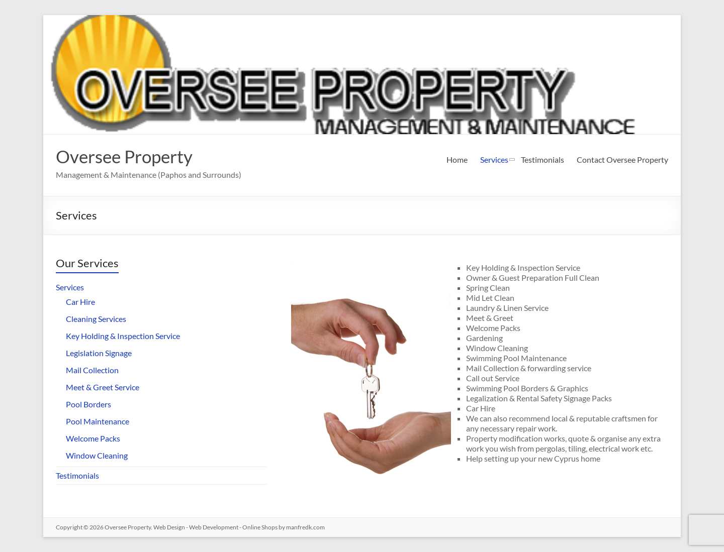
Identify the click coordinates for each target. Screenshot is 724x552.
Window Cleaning (97, 455)
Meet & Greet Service (102, 387)
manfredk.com (305, 527)
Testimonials (542, 159)
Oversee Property (127, 156)
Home (457, 159)
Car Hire (80, 301)
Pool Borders (88, 404)
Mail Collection (92, 370)
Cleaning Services (96, 318)
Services (494, 159)
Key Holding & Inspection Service (123, 336)
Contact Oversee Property (622, 159)
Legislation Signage (99, 353)
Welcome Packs (93, 438)
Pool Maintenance (97, 421)
